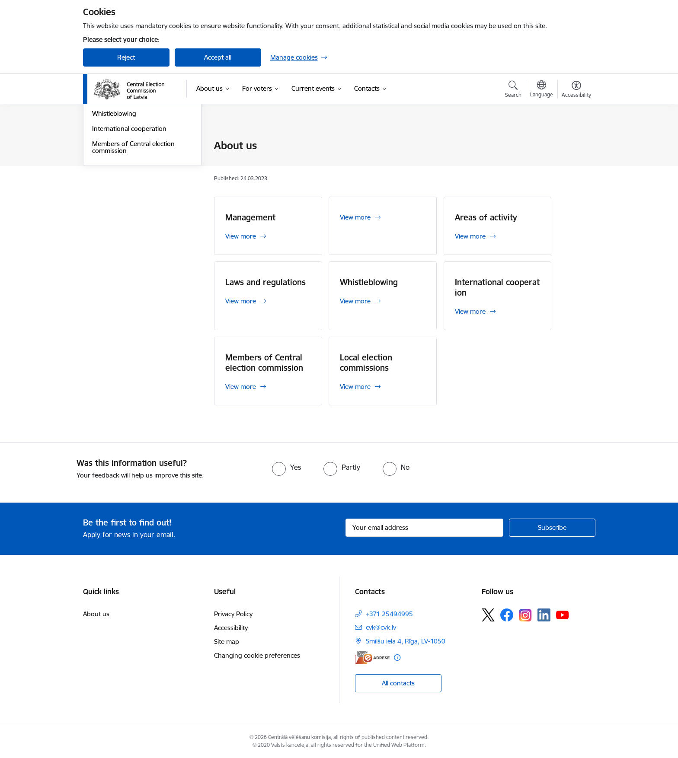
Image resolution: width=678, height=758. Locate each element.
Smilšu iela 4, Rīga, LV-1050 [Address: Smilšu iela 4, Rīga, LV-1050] (405, 641)
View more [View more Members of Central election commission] (240, 386)
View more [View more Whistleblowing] (355, 301)
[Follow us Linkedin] (543, 614)
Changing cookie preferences (257, 655)
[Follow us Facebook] (506, 614)
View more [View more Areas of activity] (470, 236)
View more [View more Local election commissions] (355, 386)
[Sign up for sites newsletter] (552, 528)
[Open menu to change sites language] (541, 90)
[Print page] (574, 142)
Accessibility (231, 628)
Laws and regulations (123, 191)
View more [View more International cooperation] (470, 311)
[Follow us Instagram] (525, 615)
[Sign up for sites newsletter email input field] (424, 528)
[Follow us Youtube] (562, 614)
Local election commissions (131, 146)
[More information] (397, 657)
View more (355, 217)
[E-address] (372, 657)
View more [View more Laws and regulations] (240, 301)
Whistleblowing (114, 206)
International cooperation (129, 221)
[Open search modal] (513, 90)
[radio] (286, 467)
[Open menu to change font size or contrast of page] (576, 90)
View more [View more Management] (240, 236)
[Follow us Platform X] (488, 614)
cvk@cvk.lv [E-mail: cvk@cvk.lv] (381, 627)
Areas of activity (115, 176)
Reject (126, 57)
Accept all (217, 57)
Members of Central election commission (133, 239)
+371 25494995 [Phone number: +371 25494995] (389, 614)
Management (111, 161)
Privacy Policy (233, 614)
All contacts (398, 683)
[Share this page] (574, 163)
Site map (226, 641)
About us (96, 614)
